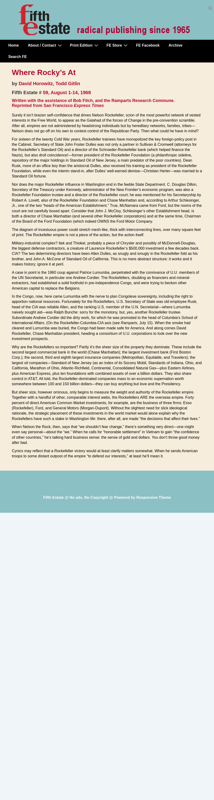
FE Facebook (148, 45)
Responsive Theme (153, 497)
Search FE (17, 57)
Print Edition (84, 45)
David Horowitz (36, 83)
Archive (176, 45)
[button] (210, 9)
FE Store (118, 45)
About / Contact (45, 45)
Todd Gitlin (67, 83)
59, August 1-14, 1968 (67, 92)
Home (13, 45)
